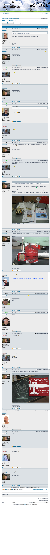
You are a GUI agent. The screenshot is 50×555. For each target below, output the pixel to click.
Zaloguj (3, 13)
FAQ (43, 13)
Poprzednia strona (40, 23)
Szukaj (46, 13)
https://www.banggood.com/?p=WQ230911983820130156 (22, 320)
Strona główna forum (5, 18)
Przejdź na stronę (35, 23)
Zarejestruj (7, 13)
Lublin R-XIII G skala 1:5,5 (9, 20)
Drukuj (3, 25)
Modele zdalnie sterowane (12, 18)
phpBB (25, 504)
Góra (2, 47)
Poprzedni (43, 25)
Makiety (18, 18)
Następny (46, 25)
